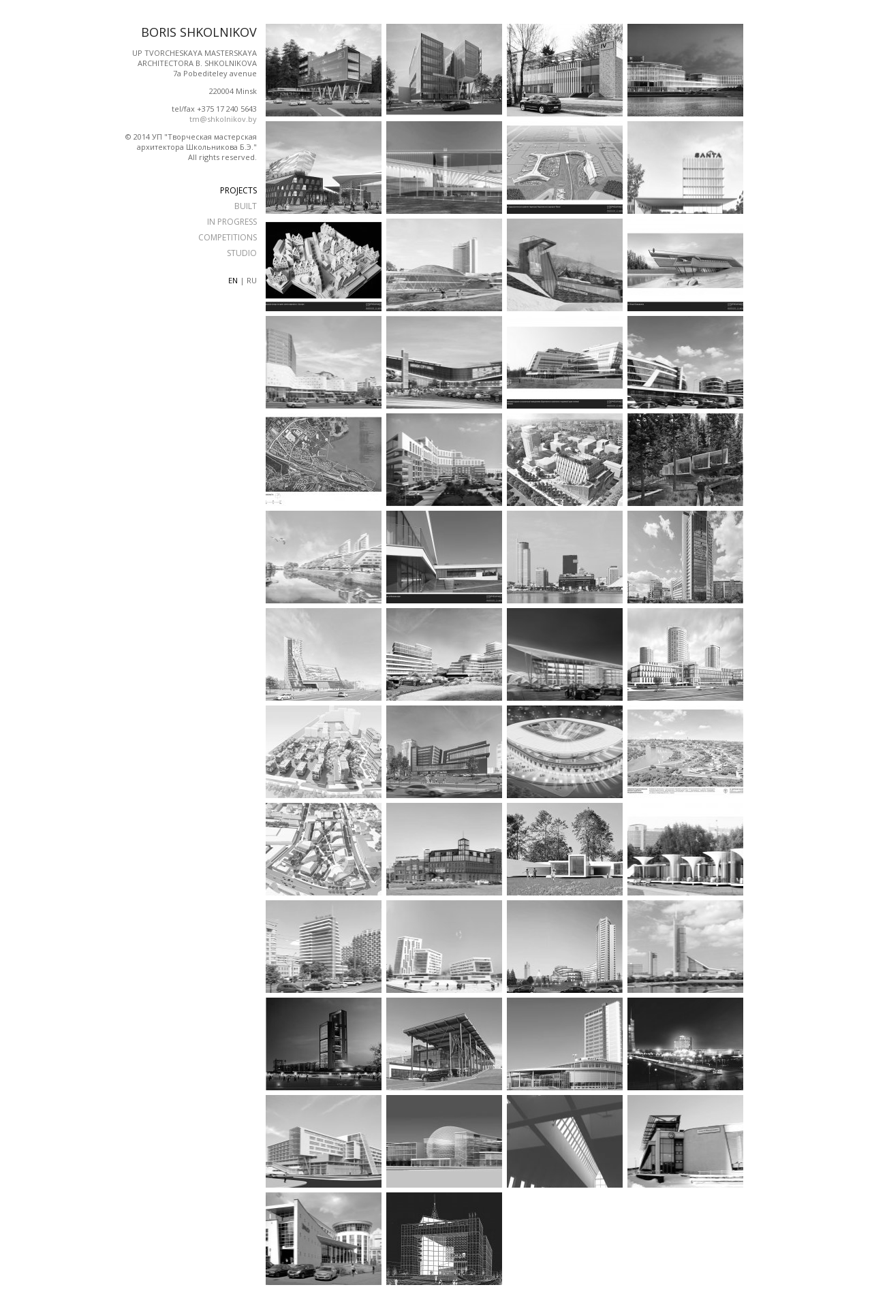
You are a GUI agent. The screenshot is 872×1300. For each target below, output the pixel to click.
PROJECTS (238, 190)
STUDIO (242, 253)
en (233, 280)
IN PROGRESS (232, 221)
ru (252, 280)
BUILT (245, 206)
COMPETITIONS (227, 237)
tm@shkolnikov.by (223, 119)
